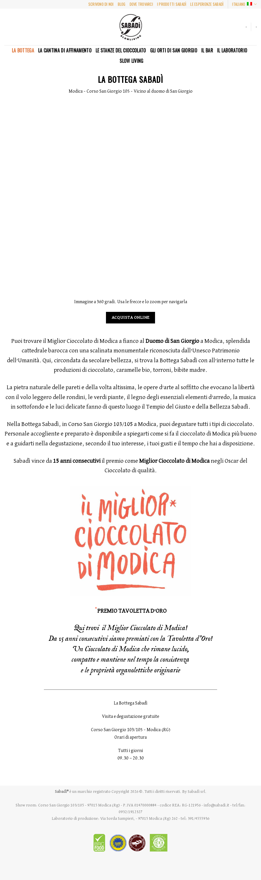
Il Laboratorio (232, 50)
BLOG (122, 4)
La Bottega (23, 50)
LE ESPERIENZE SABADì (206, 4)
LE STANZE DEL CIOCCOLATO (121, 50)
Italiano (244, 4)
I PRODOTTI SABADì (171, 4)
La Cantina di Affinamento (65, 50)
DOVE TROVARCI (141, 4)
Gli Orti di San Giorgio (173, 50)
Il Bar (207, 50)
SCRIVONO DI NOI (101, 4)
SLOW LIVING (131, 60)
